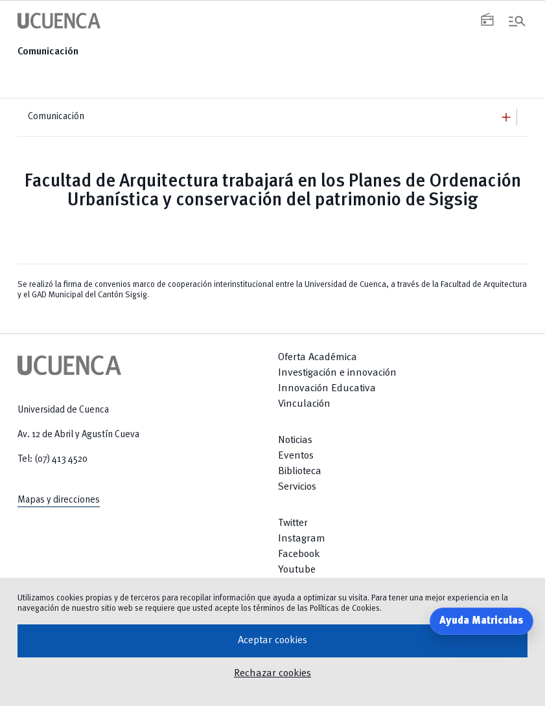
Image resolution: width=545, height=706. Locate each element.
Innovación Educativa (327, 388)
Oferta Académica (317, 357)
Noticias (295, 440)
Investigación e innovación (337, 373)
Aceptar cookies (272, 640)
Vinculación (304, 404)
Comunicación (47, 52)
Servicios (297, 487)
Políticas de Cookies (345, 608)
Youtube (297, 570)
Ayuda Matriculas (481, 621)
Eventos (296, 456)
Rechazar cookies (272, 673)
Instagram (301, 539)
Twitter (293, 523)
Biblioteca (299, 471)
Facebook (299, 554)
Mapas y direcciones (58, 500)
